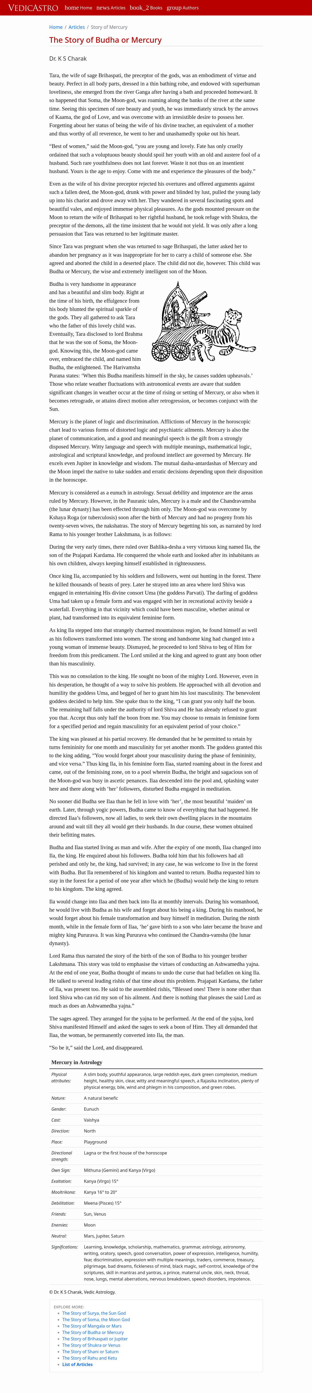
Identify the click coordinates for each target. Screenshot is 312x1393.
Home (56, 27)
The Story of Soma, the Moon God (96, 1319)
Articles (77, 27)
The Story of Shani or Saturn (90, 1352)
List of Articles (77, 1364)
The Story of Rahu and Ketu (89, 1358)
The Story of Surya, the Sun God (94, 1313)
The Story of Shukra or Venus (91, 1345)
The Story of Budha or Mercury (93, 1332)
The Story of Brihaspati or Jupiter (95, 1339)
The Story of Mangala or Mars (92, 1326)
